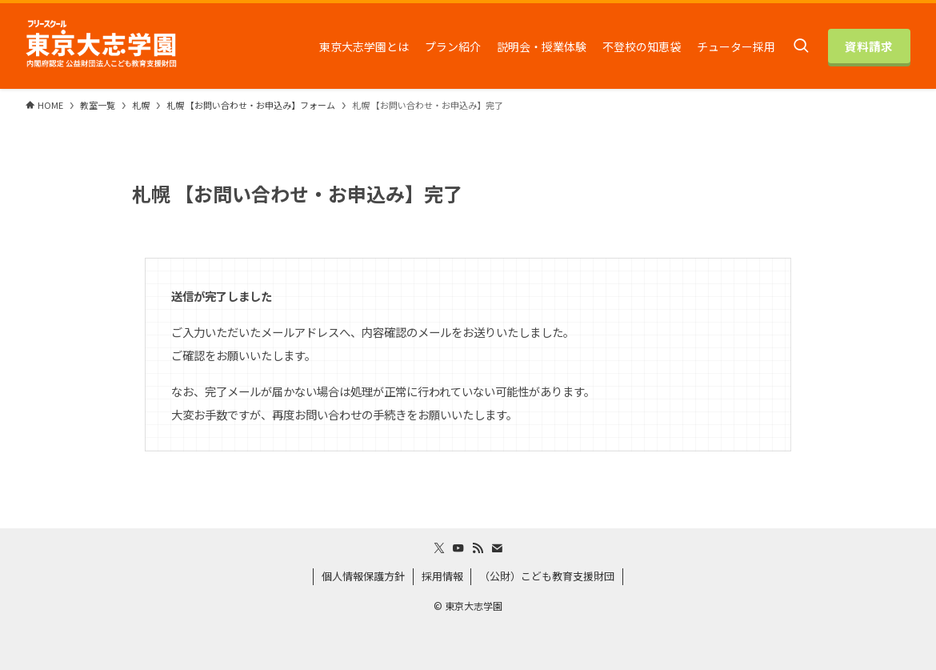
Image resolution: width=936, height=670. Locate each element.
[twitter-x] (439, 548)
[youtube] (458, 548)
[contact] (497, 548)
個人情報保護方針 (363, 576)
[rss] (477, 548)
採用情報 (442, 576)
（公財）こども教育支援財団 (546, 576)
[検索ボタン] (800, 46)
